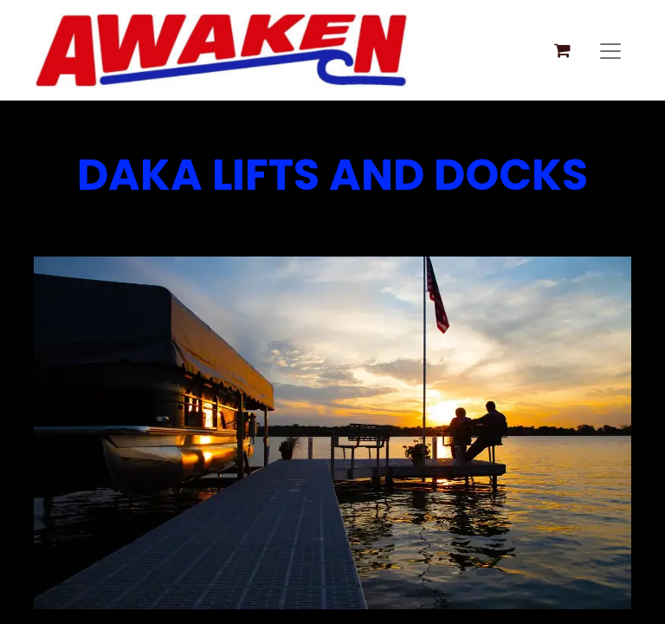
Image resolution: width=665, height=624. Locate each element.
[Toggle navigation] (610, 50)
